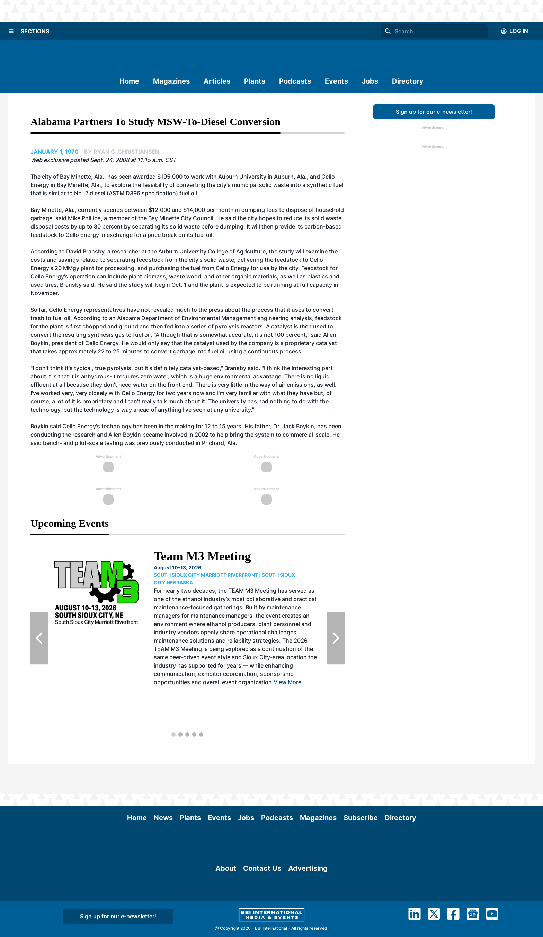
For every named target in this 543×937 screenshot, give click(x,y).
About (225, 907)
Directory (408, 81)
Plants (254, 81)
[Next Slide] (336, 638)
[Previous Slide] (39, 638)
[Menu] (11, 31)
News (163, 787)
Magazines (171, 81)
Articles (217, 81)
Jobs (370, 81)
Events (336, 81)
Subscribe (361, 787)
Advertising (308, 907)
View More (287, 682)
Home (129, 81)
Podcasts (295, 81)
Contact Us (262, 907)
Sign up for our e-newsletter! (434, 111)
